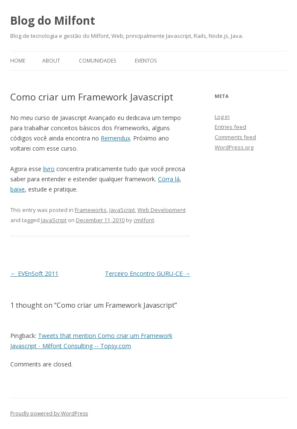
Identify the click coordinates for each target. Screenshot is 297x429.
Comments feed (235, 137)
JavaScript (122, 210)
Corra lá (169, 179)
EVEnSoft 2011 (34, 273)
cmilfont (144, 220)
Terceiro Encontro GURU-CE (147, 273)
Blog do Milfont (52, 20)
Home (17, 60)
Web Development (161, 210)
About (51, 60)
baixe (17, 189)
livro (49, 169)
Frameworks (91, 210)
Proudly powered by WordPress (49, 413)
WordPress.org (234, 147)
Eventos (146, 60)
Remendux (115, 138)
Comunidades (97, 60)
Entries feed (230, 127)
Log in (222, 116)
